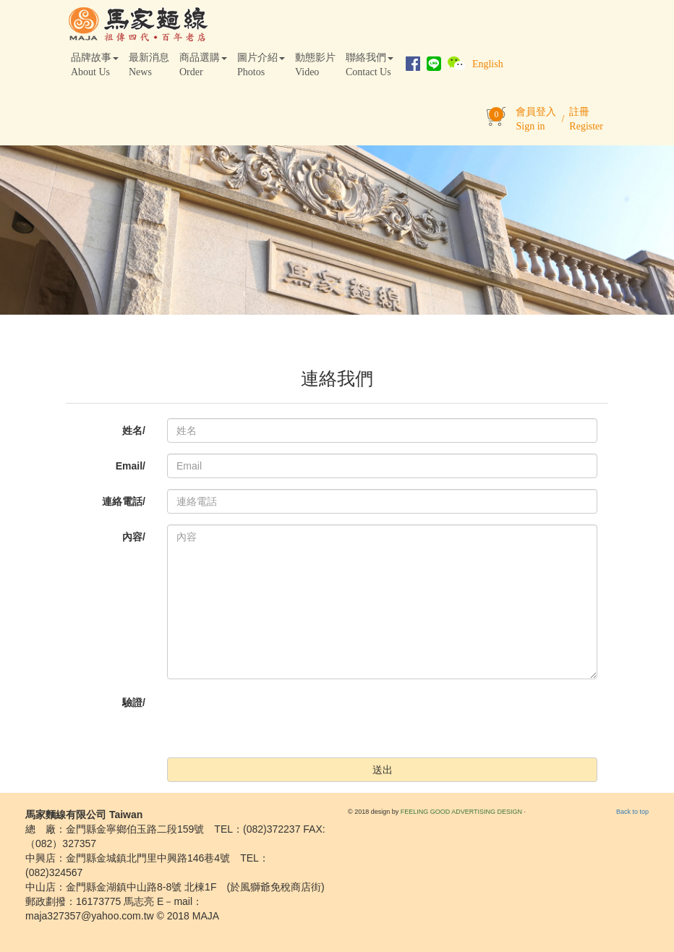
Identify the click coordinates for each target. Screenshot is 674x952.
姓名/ (133, 430)
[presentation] (277, 718)
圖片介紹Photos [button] (261, 64)
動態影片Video (315, 64)
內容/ (133, 537)
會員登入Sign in (536, 119)
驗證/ (133, 702)
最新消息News (149, 64)
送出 (382, 769)
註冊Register (586, 119)
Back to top (632, 811)
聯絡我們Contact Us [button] (369, 64)
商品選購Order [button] (203, 64)
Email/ (130, 466)
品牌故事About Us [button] (95, 64)
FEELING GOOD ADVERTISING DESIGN (461, 811)
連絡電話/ (123, 501)
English (487, 64)
